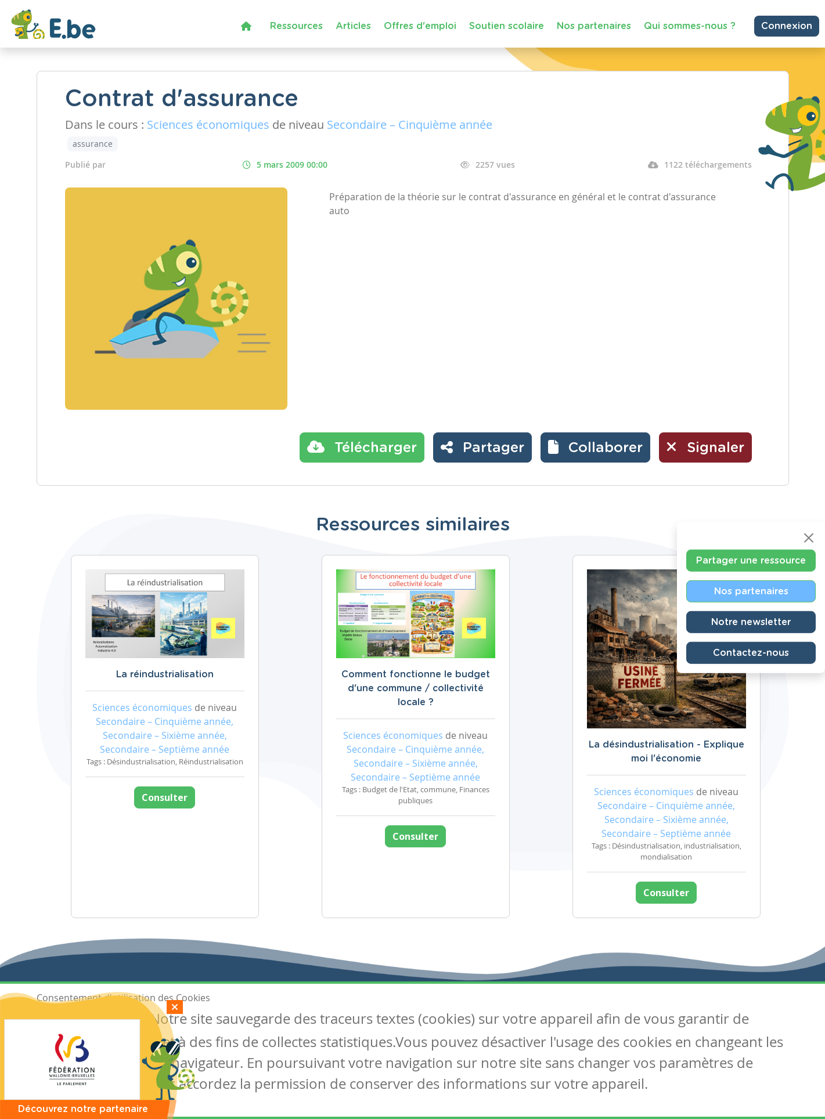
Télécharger (362, 446)
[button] (595, 447)
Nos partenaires (594, 26)
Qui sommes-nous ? (690, 26)
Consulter (165, 797)
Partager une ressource (751, 560)
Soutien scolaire (506, 26)
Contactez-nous (751, 653)
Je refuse (120, 1020)
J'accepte (63, 1020)
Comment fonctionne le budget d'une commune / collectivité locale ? (415, 688)
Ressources (296, 26)
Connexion (786, 26)
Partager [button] (482, 446)
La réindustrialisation (165, 674)
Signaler (705, 446)
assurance (93, 143)
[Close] (809, 538)
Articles (353, 26)
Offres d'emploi (420, 26)
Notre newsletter (751, 622)
